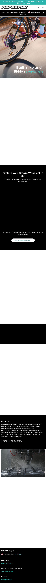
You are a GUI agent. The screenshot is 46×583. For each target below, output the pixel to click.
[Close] (43, 13)
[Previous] (3, 75)
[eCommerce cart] (38, 7)
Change (18, 554)
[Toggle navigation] (42, 7)
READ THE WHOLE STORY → (13, 441)
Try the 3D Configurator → (23, 240)
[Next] (43, 75)
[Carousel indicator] (17, 75)
